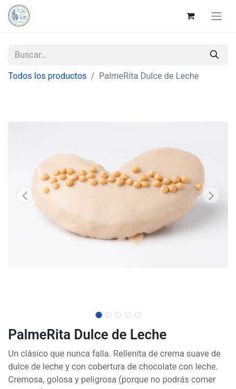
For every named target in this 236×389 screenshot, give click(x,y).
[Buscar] (214, 55)
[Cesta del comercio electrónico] (190, 15)
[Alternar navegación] (216, 16)
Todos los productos (47, 76)
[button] (24, 195)
